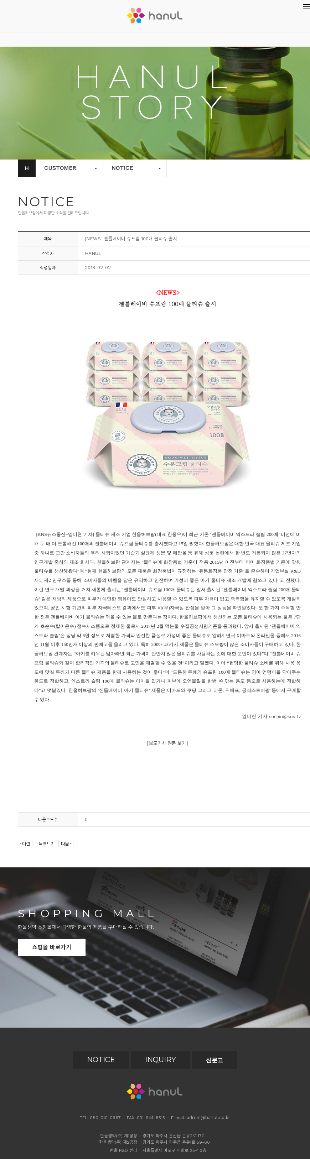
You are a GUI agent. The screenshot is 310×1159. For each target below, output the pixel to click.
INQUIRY (160, 1059)
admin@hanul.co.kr (208, 1117)
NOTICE (101, 1059)
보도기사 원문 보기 (167, 743)
